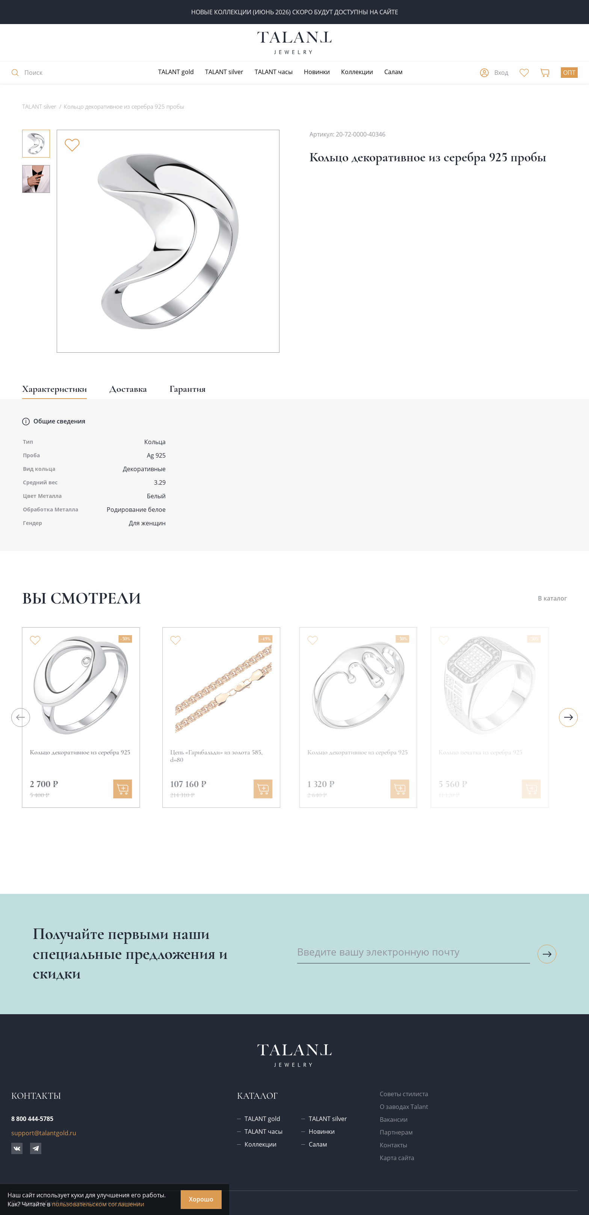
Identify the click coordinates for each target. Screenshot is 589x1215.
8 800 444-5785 (32, 1119)
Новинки (317, 72)
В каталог (552, 598)
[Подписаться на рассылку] (547, 954)
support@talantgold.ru (43, 1133)
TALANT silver (224, 72)
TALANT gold (176, 72)
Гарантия (187, 388)
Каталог (257, 1096)
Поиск (26, 72)
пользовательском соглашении (98, 1204)
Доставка (128, 388)
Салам (393, 72)
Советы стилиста (404, 1094)
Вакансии (394, 1119)
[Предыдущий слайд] (20, 717)
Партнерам (396, 1132)
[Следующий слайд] (568, 717)
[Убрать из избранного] (72, 145)
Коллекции (357, 72)
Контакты (393, 1145)
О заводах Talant (404, 1107)
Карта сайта (397, 1158)
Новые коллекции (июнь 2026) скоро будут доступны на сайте (294, 12)
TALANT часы (274, 72)
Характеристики (54, 388)
